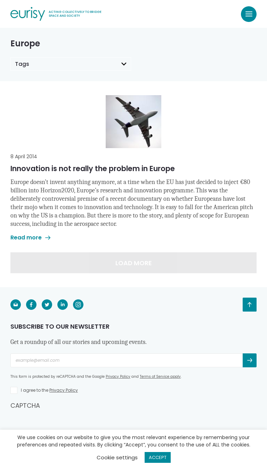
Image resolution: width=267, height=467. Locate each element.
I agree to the (49, 390)
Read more (30, 238)
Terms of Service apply (160, 376)
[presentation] (63, 423)
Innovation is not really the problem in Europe (92, 168)
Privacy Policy (118, 376)
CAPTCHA (25, 405)
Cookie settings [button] (117, 457)
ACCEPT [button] (158, 457)
